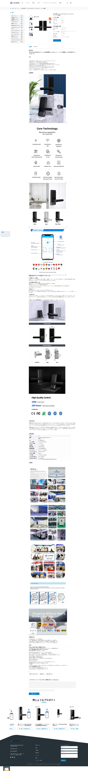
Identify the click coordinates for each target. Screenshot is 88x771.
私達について (38, 745)
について (28, 2)
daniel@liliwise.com (14, 748)
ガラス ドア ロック (16, 38)
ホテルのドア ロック (16, 32)
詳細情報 (30, 46)
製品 (33, 2)
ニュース (37, 755)
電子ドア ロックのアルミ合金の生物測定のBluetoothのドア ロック (18, 725)
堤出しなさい (34, 693)
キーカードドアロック (16, 30)
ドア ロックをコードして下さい (16, 28)
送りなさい (63, 760)
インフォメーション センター (50, 2)
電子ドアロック (16, 16)
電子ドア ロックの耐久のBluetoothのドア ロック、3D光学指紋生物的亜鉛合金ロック (35, 725)
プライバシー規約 (39, 760)
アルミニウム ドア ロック (16, 39)
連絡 (60, 2)
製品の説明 (35, 46)
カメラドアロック (16, 21)
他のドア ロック (16, 41)
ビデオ (38, 2)
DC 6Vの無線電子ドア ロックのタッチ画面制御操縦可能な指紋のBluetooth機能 (53, 725)
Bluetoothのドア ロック (16, 25)
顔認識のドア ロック (16, 19)
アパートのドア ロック (16, 34)
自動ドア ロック (16, 23)
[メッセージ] (69, 756)
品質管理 (37, 752)
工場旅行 (37, 750)
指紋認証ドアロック (16, 17)
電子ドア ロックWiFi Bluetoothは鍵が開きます (70, 725)
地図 (36, 757)
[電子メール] (69, 752)
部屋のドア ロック (16, 36)
